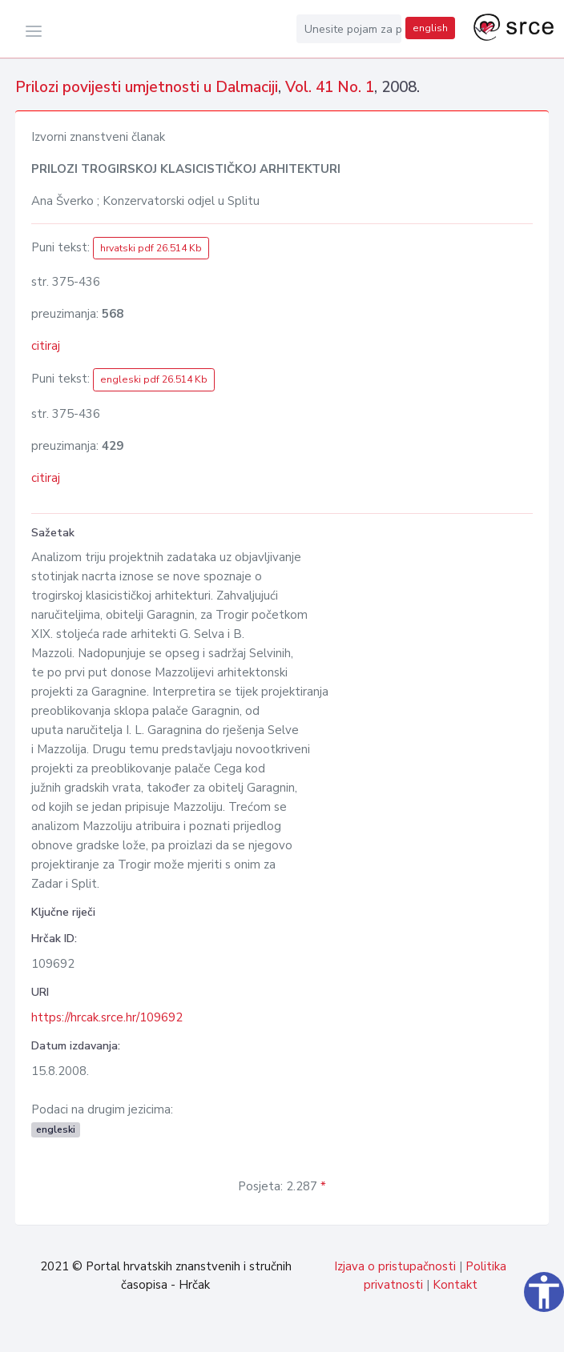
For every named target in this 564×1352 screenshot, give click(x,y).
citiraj (45, 346)
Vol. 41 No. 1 (329, 87)
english (430, 28)
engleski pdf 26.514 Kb (153, 379)
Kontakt (455, 1285)
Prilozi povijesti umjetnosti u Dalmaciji (146, 87)
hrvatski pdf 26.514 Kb (151, 248)
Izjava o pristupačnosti (395, 1266)
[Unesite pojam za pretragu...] (349, 29)
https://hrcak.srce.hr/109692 (107, 1017)
